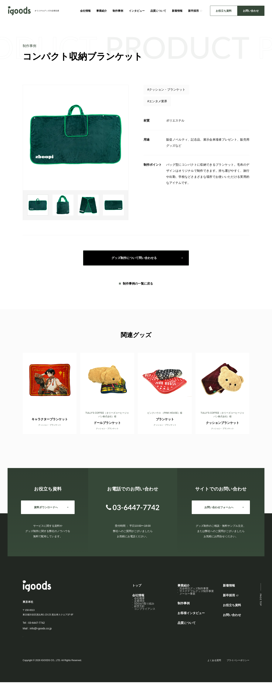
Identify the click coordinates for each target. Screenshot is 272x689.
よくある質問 (214, 667)
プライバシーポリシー (238, 667)
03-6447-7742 (36, 622)
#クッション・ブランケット (166, 89)
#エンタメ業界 (157, 101)
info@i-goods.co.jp (41, 628)
